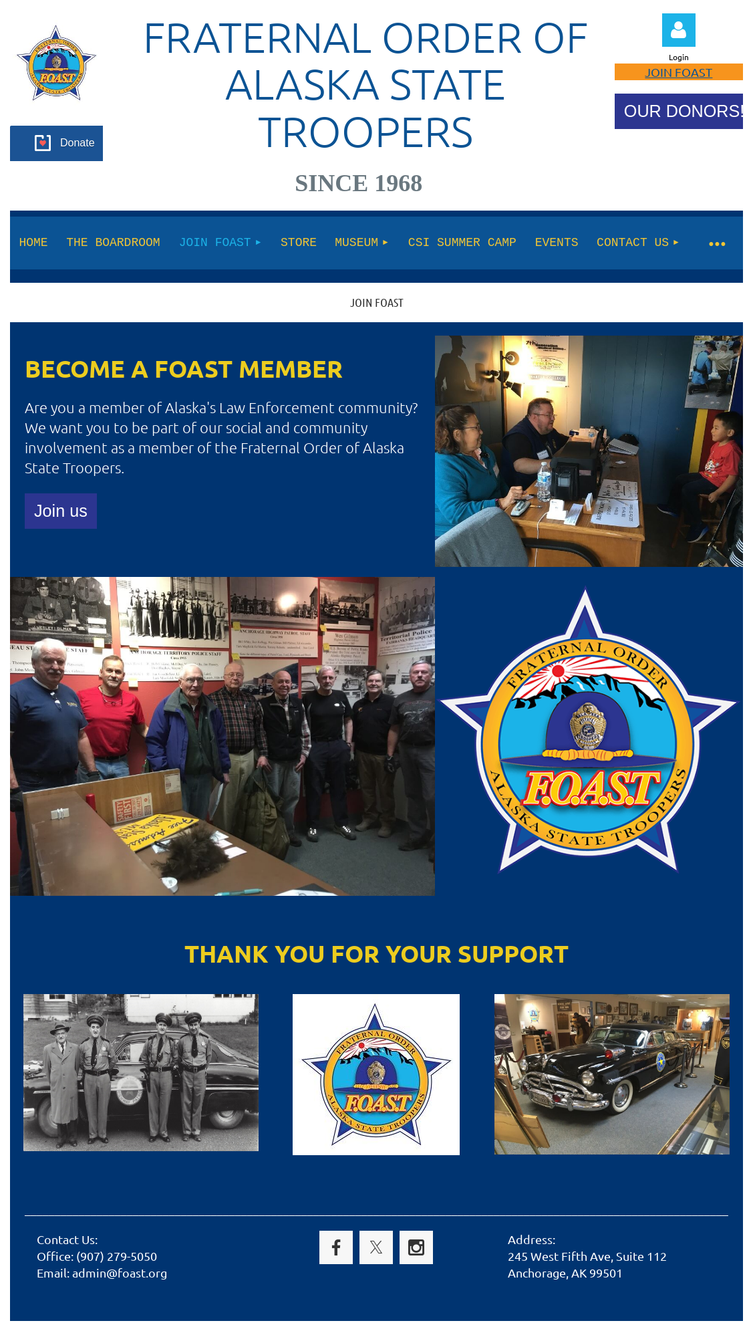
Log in (679, 30)
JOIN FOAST (678, 72)
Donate (77, 142)
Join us (61, 510)
